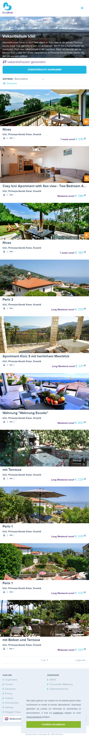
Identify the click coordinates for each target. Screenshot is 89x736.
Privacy (8, 693)
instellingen (58, 713)
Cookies (9, 698)
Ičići (5, 134)
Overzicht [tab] (10, 83)
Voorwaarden (12, 702)
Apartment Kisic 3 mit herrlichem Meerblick (36, 356)
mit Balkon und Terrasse (21, 640)
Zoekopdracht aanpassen (44, 69)
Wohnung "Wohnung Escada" (25, 413)
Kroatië (37, 134)
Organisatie (11, 679)
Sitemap (9, 707)
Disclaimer (10, 688)
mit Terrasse (12, 470)
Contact (9, 684)
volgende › (80, 660)
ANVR (53, 679)
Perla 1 (8, 526)
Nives (7, 129)
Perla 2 (8, 300)
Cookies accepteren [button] (53, 724)
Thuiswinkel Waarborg (61, 684)
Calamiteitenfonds (59, 688)
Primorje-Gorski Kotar (20, 134)
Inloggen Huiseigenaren (17, 712)
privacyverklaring (34, 717)
